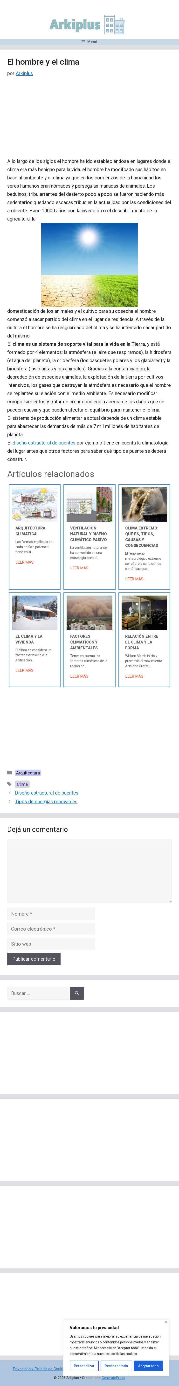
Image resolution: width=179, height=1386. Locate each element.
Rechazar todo (116, 1366)
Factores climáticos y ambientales (84, 642)
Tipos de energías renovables (46, 801)
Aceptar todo (148, 1366)
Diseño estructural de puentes (46, 793)
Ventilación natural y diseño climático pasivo (88, 534)
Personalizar (84, 1366)
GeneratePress (113, 1378)
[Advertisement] (89, 121)
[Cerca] (166, 1322)
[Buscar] (77, 993)
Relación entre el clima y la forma (141, 642)
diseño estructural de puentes (44, 443)
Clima (22, 784)
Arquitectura (28, 772)
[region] (116, 1348)
